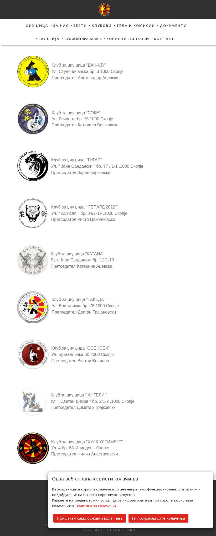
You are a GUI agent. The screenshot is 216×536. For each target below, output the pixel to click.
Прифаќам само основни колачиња (89, 517)
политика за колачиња (96, 505)
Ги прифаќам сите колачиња (158, 517)
